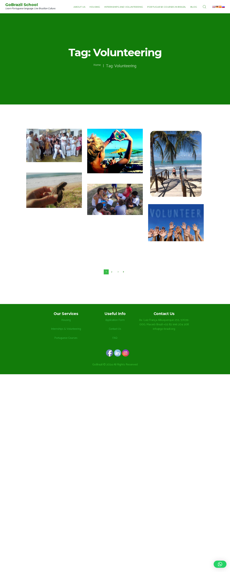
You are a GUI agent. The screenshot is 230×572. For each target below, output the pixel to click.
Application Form (115, 320)
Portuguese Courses (66, 338)
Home (97, 66)
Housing (66, 320)
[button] (220, 564)
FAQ (115, 338)
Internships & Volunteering (65, 329)
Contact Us (115, 329)
